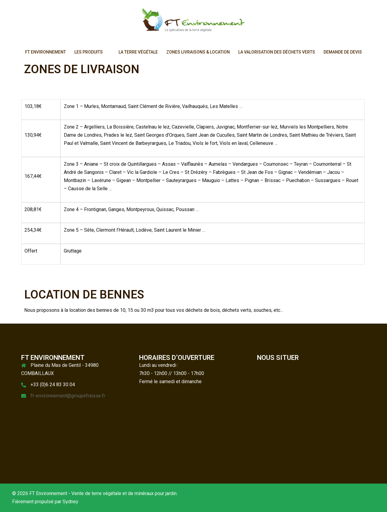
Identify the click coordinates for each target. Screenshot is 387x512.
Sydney (70, 501)
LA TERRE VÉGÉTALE (138, 52)
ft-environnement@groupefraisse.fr (68, 396)
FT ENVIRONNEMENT (45, 52)
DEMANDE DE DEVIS (343, 52)
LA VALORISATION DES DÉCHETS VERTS (276, 52)
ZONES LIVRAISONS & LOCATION (198, 52)
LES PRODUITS (88, 52)
